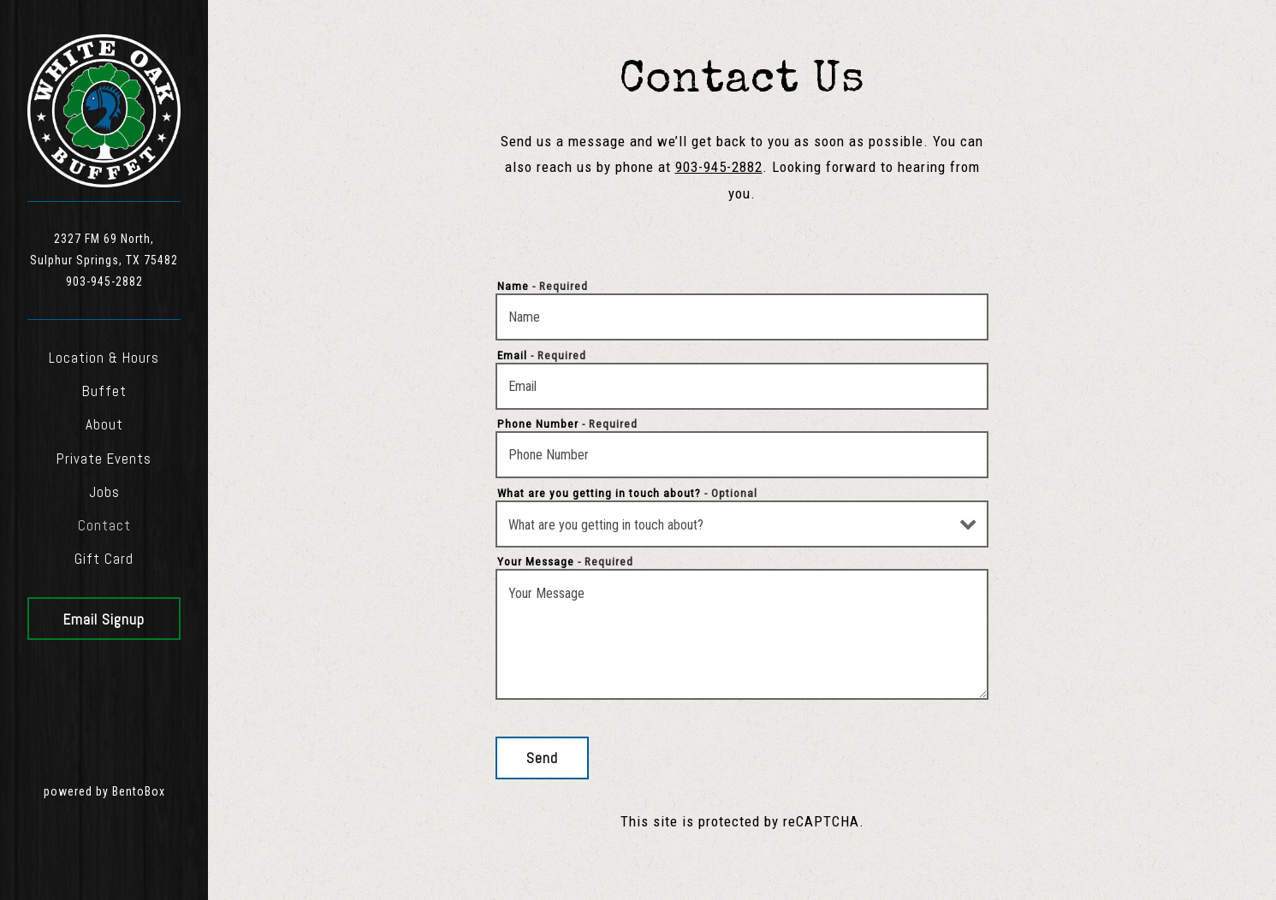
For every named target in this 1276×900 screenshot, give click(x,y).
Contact (104, 525)
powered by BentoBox (126, 789)
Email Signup (104, 619)
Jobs (104, 492)
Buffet (104, 391)
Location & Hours (104, 357)
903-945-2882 (104, 281)
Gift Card (104, 558)
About (104, 424)
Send (542, 758)
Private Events (103, 458)
